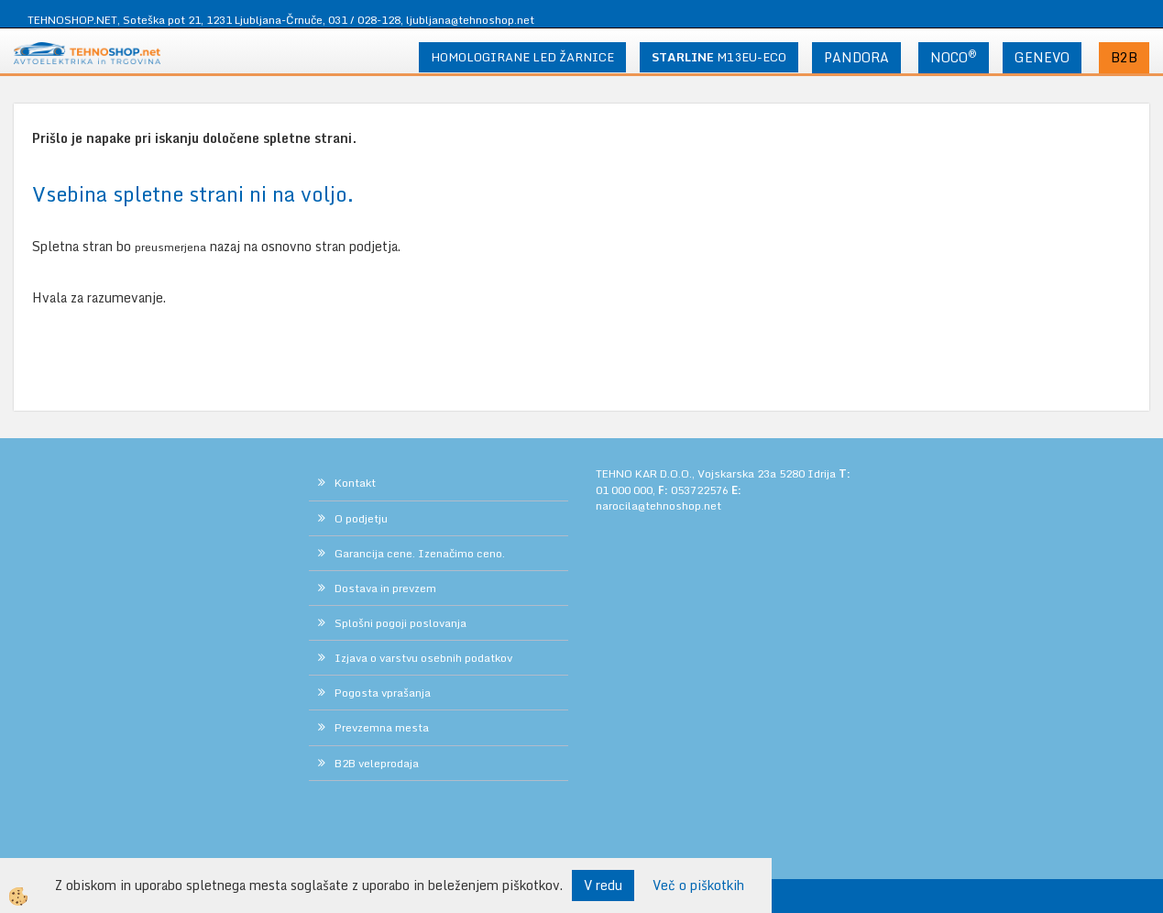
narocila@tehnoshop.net (658, 505)
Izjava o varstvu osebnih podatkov (423, 657)
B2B (1124, 57)
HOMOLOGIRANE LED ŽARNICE (522, 57)
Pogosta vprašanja (383, 692)
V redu (603, 885)
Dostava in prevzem (385, 588)
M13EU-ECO (719, 57)
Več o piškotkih (698, 885)
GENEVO (1042, 57)
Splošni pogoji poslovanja (400, 623)
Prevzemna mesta (382, 727)
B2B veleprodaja (377, 763)
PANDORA (856, 57)
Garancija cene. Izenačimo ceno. (420, 553)
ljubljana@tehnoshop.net (470, 19)
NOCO (953, 57)
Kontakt (355, 482)
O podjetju (361, 518)
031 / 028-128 (364, 19)
